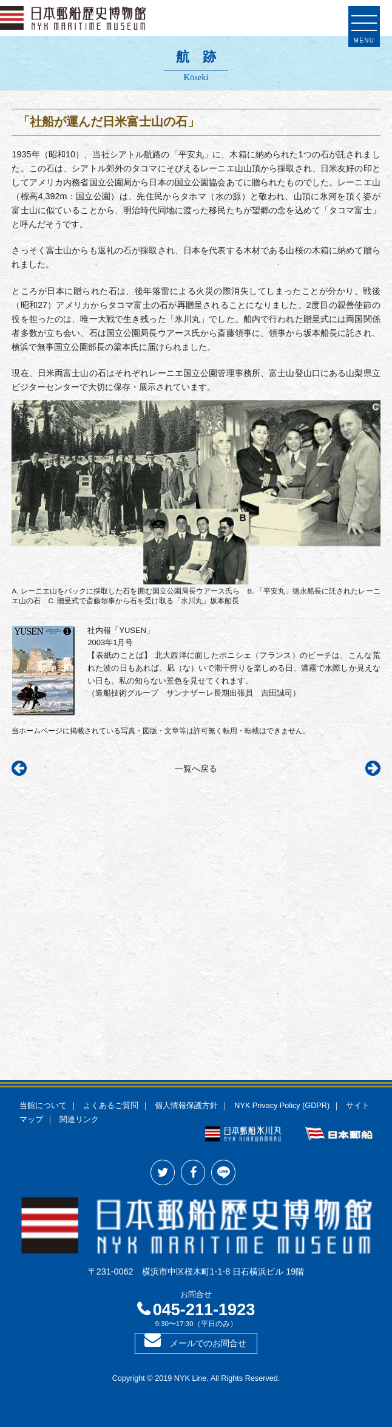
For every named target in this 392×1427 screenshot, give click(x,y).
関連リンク (79, 1119)
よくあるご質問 (110, 1105)
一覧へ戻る (196, 768)
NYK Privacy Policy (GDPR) (281, 1105)
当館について (43, 1105)
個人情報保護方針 (186, 1105)
